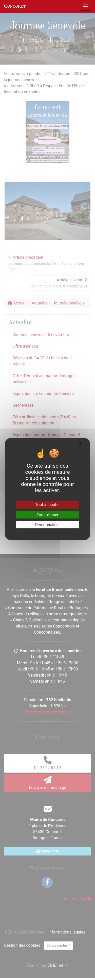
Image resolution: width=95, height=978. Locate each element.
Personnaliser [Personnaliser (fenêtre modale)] (47, 524)
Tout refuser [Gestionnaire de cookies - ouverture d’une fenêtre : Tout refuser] (47, 514)
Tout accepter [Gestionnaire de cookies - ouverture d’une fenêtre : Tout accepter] (47, 504)
